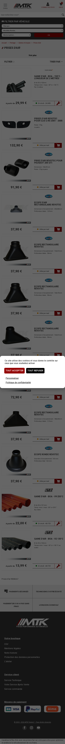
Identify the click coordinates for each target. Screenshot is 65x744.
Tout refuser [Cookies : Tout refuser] (35, 370)
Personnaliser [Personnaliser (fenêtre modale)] (12, 378)
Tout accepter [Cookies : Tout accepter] (14, 370)
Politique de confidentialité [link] (18, 382)
